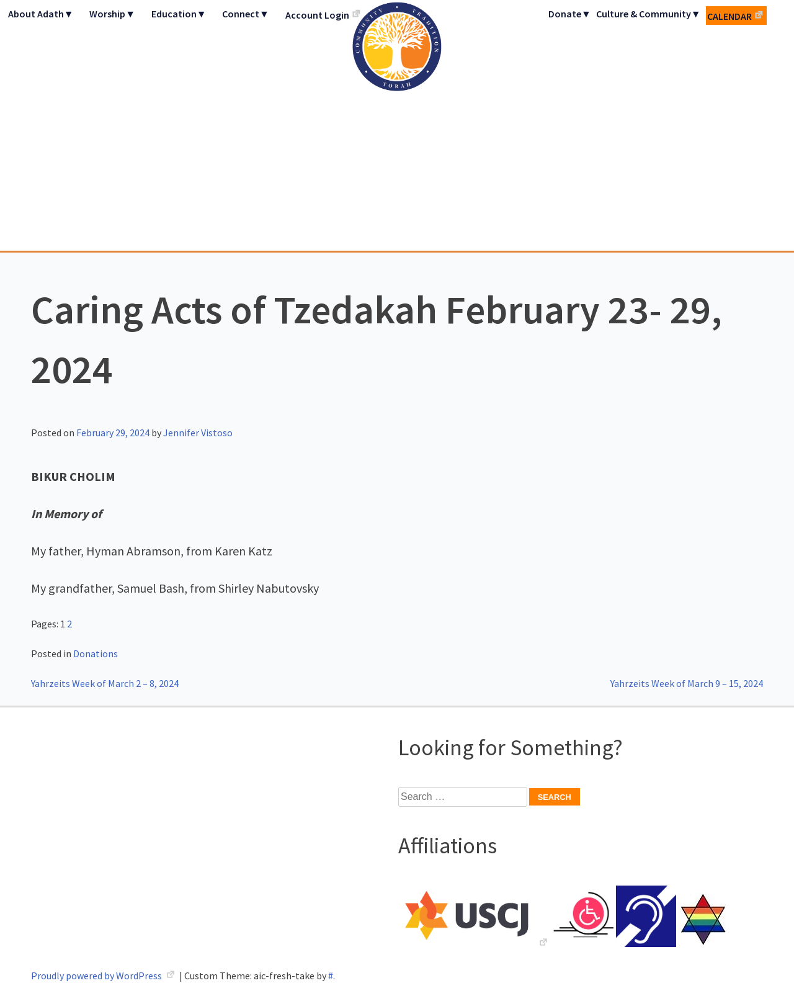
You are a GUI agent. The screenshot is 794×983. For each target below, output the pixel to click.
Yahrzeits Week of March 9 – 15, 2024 (686, 683)
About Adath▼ (41, 13)
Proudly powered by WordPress (97, 975)
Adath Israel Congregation (397, 125)
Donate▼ (569, 13)
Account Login (317, 15)
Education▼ (179, 13)
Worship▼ (112, 13)
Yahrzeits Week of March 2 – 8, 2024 (105, 683)
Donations (95, 653)
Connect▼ (245, 13)
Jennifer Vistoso (198, 432)
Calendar (729, 16)
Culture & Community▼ (648, 13)
